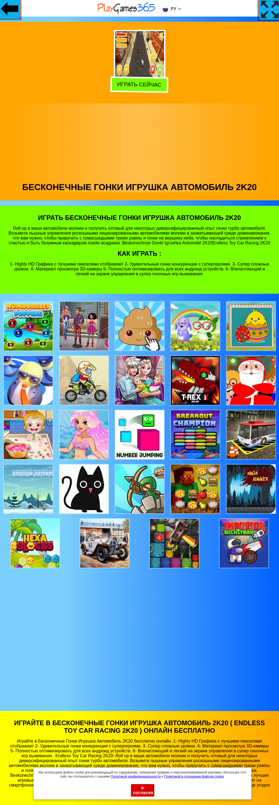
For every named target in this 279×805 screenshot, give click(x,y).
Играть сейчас (140, 84)
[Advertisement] (140, 141)
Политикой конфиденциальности (136, 776)
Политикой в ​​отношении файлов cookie (194, 776)
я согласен (143, 790)
